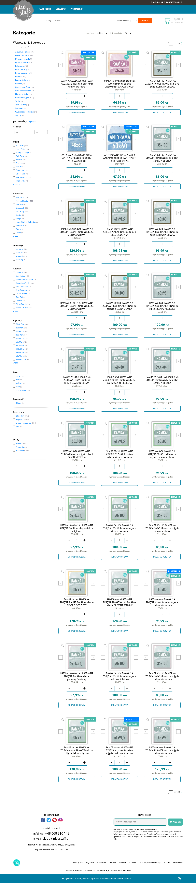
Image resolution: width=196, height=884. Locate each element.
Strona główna (77, 870)
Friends (20, 163)
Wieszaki (20, 108)
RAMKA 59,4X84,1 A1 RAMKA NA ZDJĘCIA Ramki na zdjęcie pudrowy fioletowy (76, 683)
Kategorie (45, 9)
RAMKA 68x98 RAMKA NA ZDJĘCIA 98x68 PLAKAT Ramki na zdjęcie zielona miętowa (76, 757)
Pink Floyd (21, 156)
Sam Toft (21, 297)
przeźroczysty (23, 390)
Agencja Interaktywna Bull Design (118, 877)
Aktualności (133, 870)
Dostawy (112, 870)
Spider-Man (22, 174)
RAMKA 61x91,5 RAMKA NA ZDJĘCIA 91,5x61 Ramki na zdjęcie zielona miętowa (119, 458)
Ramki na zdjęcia (24, 98)
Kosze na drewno (23, 73)
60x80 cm (21, 342)
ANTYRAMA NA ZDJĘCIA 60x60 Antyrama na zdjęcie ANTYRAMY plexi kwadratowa (119, 159)
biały (19, 387)
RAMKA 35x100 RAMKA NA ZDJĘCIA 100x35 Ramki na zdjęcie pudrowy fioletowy (162, 683)
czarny (20, 376)
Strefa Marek (102, 870)
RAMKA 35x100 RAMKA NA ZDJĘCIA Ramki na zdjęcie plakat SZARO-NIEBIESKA (162, 159)
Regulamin (90, 870)
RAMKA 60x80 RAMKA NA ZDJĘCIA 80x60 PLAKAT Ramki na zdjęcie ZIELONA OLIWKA (162, 234)
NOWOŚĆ (90, 58)
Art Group (22, 212)
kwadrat (21, 256)
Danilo (20, 215)
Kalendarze (21, 66)
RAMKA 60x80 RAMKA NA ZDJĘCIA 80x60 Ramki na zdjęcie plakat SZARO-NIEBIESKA (119, 384)
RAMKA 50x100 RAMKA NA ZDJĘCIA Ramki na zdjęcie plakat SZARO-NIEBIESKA (77, 458)
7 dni (19, 427)
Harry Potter (22, 149)
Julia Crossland (23, 287)
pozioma (21, 253)
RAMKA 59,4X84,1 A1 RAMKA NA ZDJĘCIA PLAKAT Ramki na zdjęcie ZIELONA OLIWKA (77, 309)
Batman (20, 160)
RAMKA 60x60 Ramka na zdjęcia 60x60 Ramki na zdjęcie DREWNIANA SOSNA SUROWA (119, 84)
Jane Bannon (23, 290)
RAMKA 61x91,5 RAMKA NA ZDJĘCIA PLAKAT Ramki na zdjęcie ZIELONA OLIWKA (119, 234)
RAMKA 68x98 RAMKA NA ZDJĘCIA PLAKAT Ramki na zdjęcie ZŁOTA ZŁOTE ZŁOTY (77, 608)
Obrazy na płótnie (24, 87)
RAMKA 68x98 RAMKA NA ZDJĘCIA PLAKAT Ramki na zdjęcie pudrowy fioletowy (162, 757)
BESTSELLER (88, 53)
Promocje (76, 9)
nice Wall (21, 205)
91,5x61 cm (22, 349)
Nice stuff (22, 197)
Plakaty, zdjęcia (23, 94)
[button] (43, 827)
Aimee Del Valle (24, 308)
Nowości (60, 9)
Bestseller (22, 451)
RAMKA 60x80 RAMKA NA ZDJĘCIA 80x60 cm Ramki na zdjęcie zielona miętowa (162, 458)
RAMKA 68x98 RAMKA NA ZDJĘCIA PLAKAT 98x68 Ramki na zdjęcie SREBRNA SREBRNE (119, 608)
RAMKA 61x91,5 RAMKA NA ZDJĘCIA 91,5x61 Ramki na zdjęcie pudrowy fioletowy (119, 757)
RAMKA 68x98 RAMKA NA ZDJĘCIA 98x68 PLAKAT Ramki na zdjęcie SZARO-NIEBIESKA (162, 309)
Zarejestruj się (174, 2)
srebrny (20, 383)
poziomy (20, 260)
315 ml (19, 403)
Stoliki (19, 101)
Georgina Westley (25, 283)
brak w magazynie (26, 423)
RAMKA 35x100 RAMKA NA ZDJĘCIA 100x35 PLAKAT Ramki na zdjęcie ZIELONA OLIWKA (162, 84)
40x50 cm (21, 335)
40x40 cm (21, 328)
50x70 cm (21, 356)
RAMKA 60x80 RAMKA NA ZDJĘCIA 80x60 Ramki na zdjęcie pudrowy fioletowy (162, 608)
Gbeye (20, 219)
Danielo (20, 301)
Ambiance (21, 226)
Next (93, 66)
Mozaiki (20, 84)
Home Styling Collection (27, 222)
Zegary (19, 115)
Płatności (122, 870)
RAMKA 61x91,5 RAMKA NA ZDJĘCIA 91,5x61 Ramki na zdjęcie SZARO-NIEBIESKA (77, 384)
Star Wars (22, 146)
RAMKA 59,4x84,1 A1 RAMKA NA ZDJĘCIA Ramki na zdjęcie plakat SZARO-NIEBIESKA (162, 384)
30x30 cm (21, 338)
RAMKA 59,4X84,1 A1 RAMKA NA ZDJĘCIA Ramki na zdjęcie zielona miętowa (76, 533)
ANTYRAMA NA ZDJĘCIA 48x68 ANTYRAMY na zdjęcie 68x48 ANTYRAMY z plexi (77, 159)
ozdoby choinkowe (24, 91)
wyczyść (32, 122)
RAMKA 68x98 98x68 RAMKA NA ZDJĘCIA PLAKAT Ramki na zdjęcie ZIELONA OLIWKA (77, 234)
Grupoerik (22, 208)
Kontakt (167, 870)
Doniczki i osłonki (23, 59)
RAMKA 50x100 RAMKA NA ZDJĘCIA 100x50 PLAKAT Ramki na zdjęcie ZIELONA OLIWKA (119, 309)
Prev (60, 66)
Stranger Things (24, 153)
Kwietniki (20, 77)
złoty (19, 380)
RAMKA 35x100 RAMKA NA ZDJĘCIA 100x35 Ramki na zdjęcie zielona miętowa (162, 533)
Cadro (19, 233)
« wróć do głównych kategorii (24, 47)
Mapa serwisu (178, 870)
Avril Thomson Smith (26, 280)
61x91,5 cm (22, 324)
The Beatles (22, 181)
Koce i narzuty (22, 70)
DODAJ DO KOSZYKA (77, 113)
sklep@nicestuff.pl (56, 846)
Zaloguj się (157, 2)
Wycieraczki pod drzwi (26, 112)
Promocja (21, 447)
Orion (19, 229)
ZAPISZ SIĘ (175, 829)
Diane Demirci (23, 304)
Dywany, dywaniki (23, 63)
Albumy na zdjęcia (24, 52)
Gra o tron (21, 170)
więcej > (16, 184)
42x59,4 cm (22, 353)
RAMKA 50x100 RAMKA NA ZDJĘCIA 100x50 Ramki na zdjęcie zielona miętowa (119, 533)
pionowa (21, 249)
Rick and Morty (23, 177)
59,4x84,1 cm (22, 360)
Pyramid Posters (24, 201)
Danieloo (21, 273)
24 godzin (22, 416)
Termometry (22, 105)
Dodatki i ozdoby (24, 55)
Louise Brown (23, 294)
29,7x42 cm (22, 346)
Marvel (20, 167)
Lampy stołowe (22, 80)
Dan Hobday (22, 276)
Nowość (20, 444)
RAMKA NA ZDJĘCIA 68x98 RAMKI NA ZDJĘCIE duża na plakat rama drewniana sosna (76, 84)
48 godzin (22, 419)
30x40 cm (21, 331)
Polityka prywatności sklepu (150, 870)
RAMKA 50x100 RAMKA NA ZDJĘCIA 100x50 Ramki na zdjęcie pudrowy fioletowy (119, 683)
